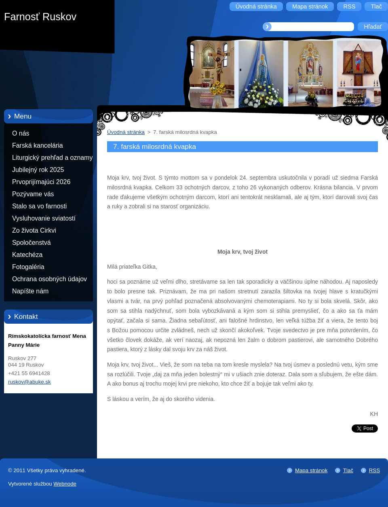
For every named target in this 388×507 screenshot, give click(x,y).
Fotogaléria (28, 266)
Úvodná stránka (126, 132)
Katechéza (27, 254)
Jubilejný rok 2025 (38, 169)
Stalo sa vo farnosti (39, 206)
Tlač (348, 470)
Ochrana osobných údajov (49, 279)
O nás (20, 133)
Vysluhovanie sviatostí (44, 218)
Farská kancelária (37, 145)
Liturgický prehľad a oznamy (52, 157)
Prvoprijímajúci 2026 (41, 181)
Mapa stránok (311, 470)
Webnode (64, 484)
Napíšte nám (30, 291)
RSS (374, 470)
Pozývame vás (33, 194)
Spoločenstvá (31, 242)
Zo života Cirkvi (34, 230)
